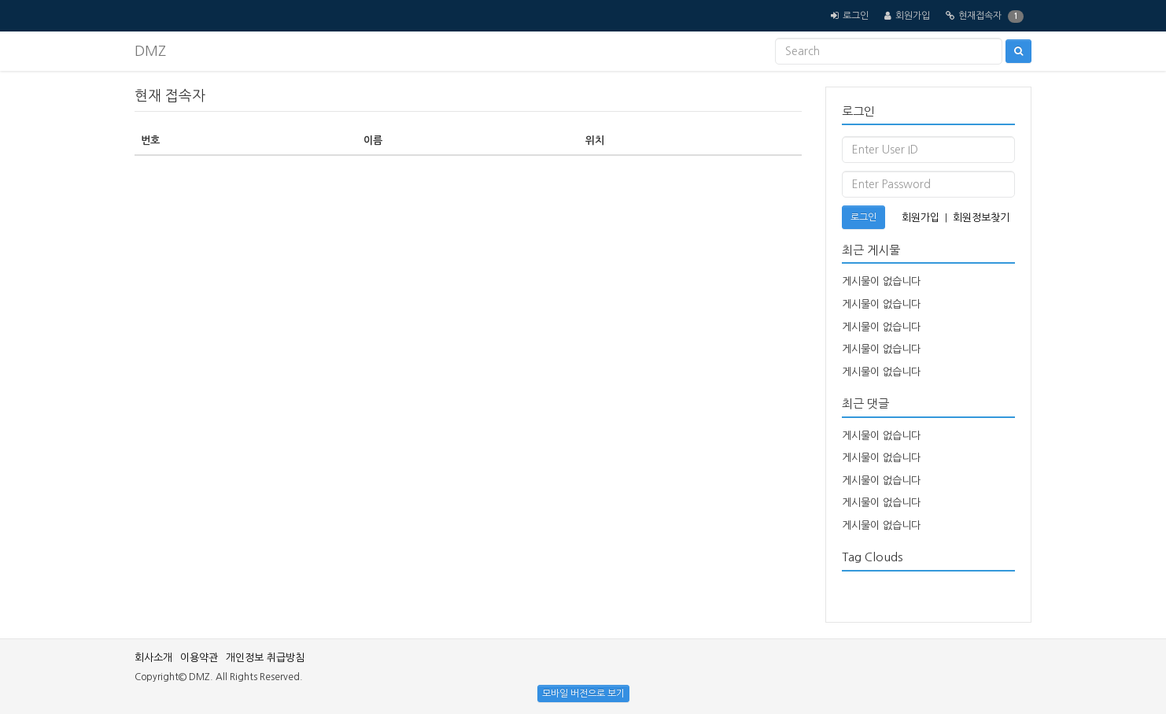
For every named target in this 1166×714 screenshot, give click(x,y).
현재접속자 (980, 15)
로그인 (856, 15)
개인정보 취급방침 (265, 658)
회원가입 (912, 15)
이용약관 (199, 658)
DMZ (150, 51)
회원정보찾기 (981, 218)
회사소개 (153, 658)
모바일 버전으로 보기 (583, 693)
